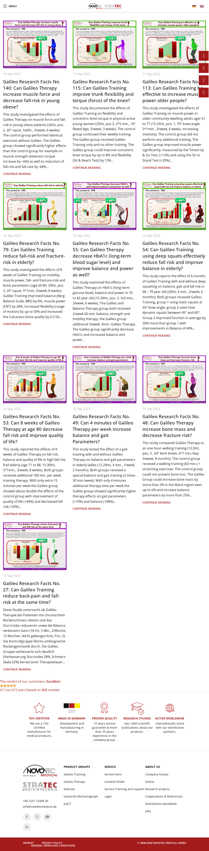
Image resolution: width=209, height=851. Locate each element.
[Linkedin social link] (27, 827)
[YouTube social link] (47, 817)
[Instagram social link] (37, 817)
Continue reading (17, 174)
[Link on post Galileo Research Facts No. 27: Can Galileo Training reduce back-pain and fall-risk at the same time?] (35, 546)
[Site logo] (104, 5)
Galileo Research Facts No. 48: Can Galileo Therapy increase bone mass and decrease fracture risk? (171, 425)
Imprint (28, 843)
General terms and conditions (53, 845)
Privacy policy (52, 843)
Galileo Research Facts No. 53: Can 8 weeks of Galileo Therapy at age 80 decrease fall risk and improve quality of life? (33, 428)
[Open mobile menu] (10, 6)
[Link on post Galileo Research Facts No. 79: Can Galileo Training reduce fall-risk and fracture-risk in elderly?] (35, 206)
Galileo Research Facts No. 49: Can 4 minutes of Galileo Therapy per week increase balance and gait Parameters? (103, 428)
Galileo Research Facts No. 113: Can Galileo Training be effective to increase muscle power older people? (172, 90)
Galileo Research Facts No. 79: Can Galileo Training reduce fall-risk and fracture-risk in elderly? (34, 252)
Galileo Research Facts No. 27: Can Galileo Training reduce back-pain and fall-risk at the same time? (31, 592)
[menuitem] (194, 6)
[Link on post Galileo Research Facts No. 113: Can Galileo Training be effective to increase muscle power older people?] (174, 44)
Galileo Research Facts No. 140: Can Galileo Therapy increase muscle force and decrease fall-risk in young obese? (31, 94)
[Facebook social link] (27, 817)
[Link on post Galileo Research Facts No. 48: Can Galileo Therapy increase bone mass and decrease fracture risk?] (174, 379)
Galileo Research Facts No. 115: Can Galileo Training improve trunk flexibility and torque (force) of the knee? (103, 90)
